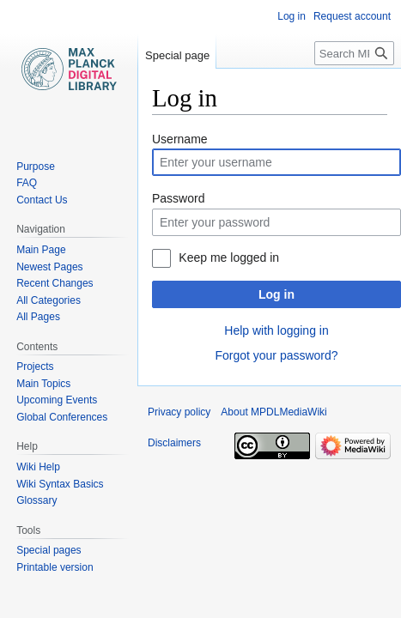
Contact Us (41, 200)
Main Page (40, 250)
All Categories (48, 300)
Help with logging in (276, 330)
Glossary (36, 500)
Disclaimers (174, 443)
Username (180, 139)
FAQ (26, 183)
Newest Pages (49, 267)
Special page (177, 55)
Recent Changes (54, 283)
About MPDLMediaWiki (273, 412)
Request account (352, 16)
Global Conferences (61, 417)
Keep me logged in (229, 257)
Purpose (35, 167)
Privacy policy (179, 412)
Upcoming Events (56, 400)
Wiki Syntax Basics (59, 484)
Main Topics (43, 384)
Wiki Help (38, 467)
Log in (276, 294)
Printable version (54, 567)
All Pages (38, 317)
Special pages (48, 550)
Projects (34, 366)
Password (178, 198)
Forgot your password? (276, 355)
